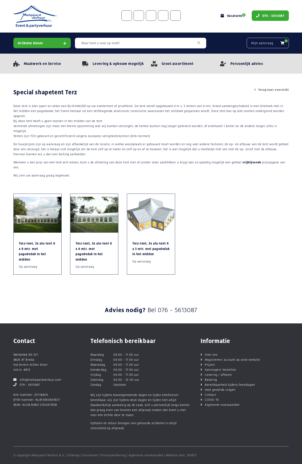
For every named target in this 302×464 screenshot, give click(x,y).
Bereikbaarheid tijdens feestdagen (230, 384)
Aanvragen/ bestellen (220, 369)
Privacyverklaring (113, 455)
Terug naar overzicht (271, 89)
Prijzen (210, 364)
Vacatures (232, 16)
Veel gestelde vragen (220, 389)
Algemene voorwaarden (222, 404)
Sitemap (74, 455)
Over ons (211, 354)
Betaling (211, 379)
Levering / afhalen (218, 374)
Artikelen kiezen (42, 43)
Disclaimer (90, 455)
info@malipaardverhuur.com (37, 379)
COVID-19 (212, 399)
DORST (192, 455)
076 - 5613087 (177, 310)
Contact (210, 394)
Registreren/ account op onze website (232, 359)
